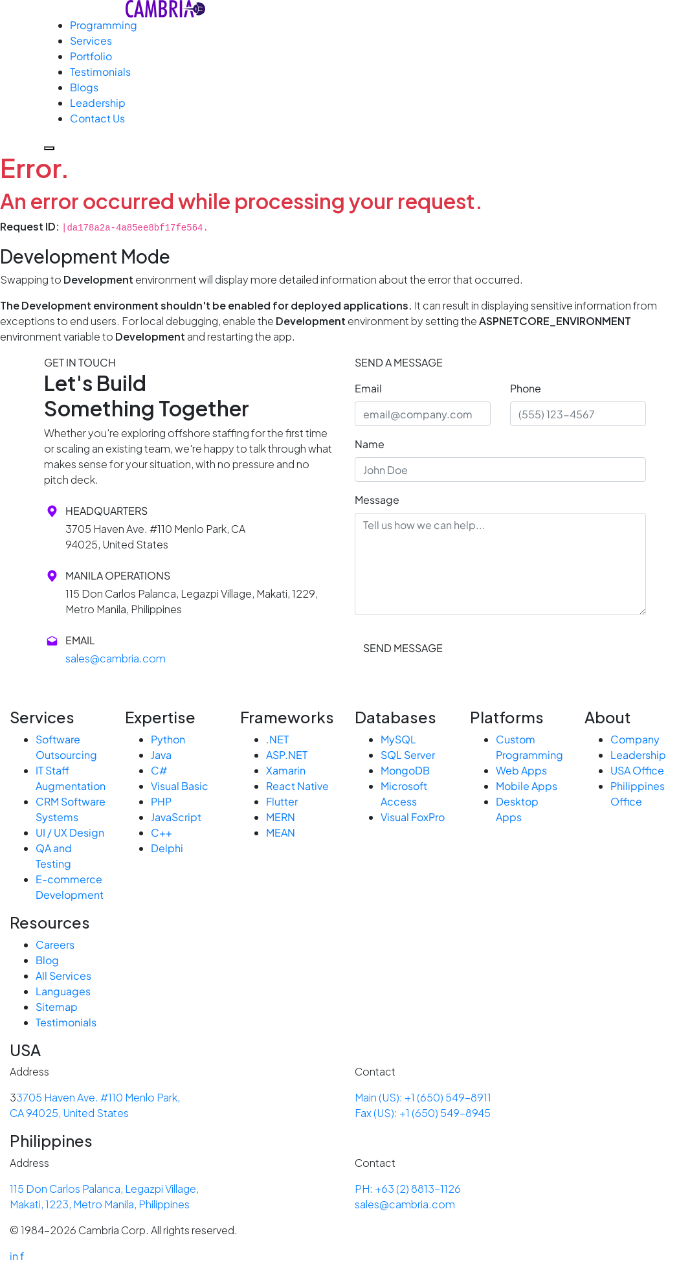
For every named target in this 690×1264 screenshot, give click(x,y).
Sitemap (57, 1006)
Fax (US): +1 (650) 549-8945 (423, 1113)
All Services (63, 975)
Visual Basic (179, 786)
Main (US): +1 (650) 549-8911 (423, 1097)
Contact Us (97, 118)
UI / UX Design (70, 832)
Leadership (98, 102)
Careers (55, 944)
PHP (161, 801)
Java (161, 755)
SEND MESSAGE (403, 648)
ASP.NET (286, 755)
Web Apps (521, 770)
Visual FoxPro (413, 817)
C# (159, 770)
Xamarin (286, 770)
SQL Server (408, 755)
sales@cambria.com (115, 658)
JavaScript (176, 817)
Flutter (282, 801)
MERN (280, 817)
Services (91, 40)
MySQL (398, 739)
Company (635, 739)
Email (368, 388)
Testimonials (100, 71)
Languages (63, 991)
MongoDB (405, 770)
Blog (47, 960)
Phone (525, 388)
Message (377, 499)
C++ (161, 832)
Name (369, 444)
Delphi (167, 848)
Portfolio (91, 56)
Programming (103, 25)
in (14, 1256)
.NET (277, 739)
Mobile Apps (526, 786)
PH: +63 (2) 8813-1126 (408, 1188)
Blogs (84, 87)
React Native (297, 786)
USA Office (637, 770)
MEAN (280, 832)
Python (168, 739)
